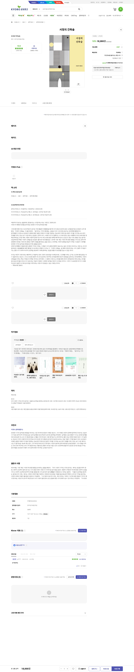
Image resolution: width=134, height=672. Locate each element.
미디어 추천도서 (15, 212)
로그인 (97, 2)
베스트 (39, 15)
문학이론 (30, 22)
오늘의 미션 (102, 15)
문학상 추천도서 (15, 209)
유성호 (13, 36)
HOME (11, 22)
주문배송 (109, 2)
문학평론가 (18, 345)
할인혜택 (108, 15)
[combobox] (35, 9)
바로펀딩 (59, 15)
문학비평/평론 (39, 22)
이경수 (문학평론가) (17, 429)
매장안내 (115, 2)
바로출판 (66, 2)
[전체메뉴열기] (13, 15)
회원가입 (93, 2)
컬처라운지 (82, 15)
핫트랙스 (58, 2)
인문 (23, 22)
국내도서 (16, 22)
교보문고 (33, 2)
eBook (42, 2)
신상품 (46, 15)
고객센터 (121, 2)
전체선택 (66, 283)
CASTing (74, 15)
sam (50, 2)
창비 (12, 39)
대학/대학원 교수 (29, 345)
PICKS (67, 15)
